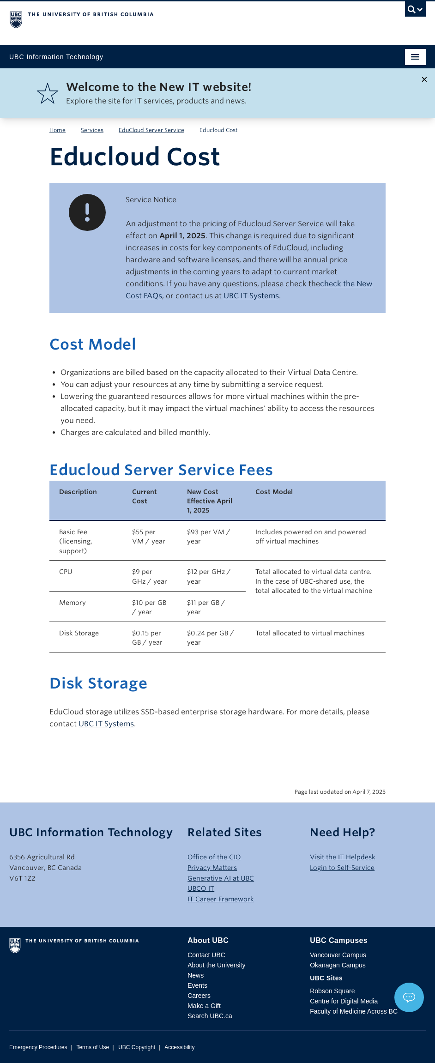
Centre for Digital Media (344, 1001)
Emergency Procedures (38, 1047)
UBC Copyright (136, 1047)
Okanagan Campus (338, 965)
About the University (216, 965)
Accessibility (179, 1047)
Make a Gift (204, 1005)
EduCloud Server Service (151, 130)
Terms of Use (92, 1047)
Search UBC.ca (209, 1016)
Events (197, 985)
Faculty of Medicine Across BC (354, 1011)
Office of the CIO (214, 857)
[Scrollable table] (217, 566)
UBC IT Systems (251, 295)
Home (57, 130)
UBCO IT (200, 888)
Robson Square (332, 991)
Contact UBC (206, 955)
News (195, 975)
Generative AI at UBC (220, 878)
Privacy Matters (212, 867)
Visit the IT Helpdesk (342, 857)
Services (92, 130)
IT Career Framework (220, 899)
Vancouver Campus (338, 955)
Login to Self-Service (342, 867)
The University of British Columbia (155, 18)
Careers (199, 995)
